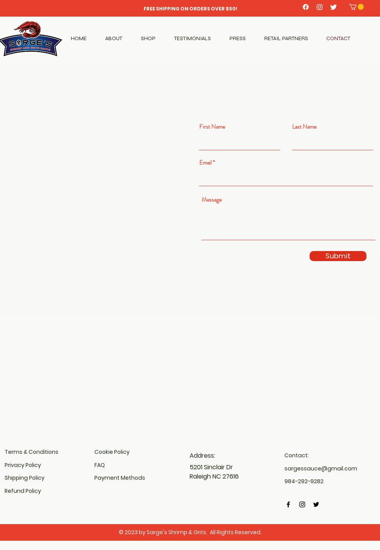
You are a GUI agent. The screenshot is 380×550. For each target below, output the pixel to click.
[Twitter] (333, 7)
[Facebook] (306, 7)
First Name (212, 127)
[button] (356, 7)
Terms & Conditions (31, 452)
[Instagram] (320, 7)
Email (205, 163)
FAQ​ (99, 465)
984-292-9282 (304, 481)
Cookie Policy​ (112, 452)
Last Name (304, 127)
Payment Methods (119, 478)
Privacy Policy (23, 465)
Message (212, 200)
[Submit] (338, 256)
